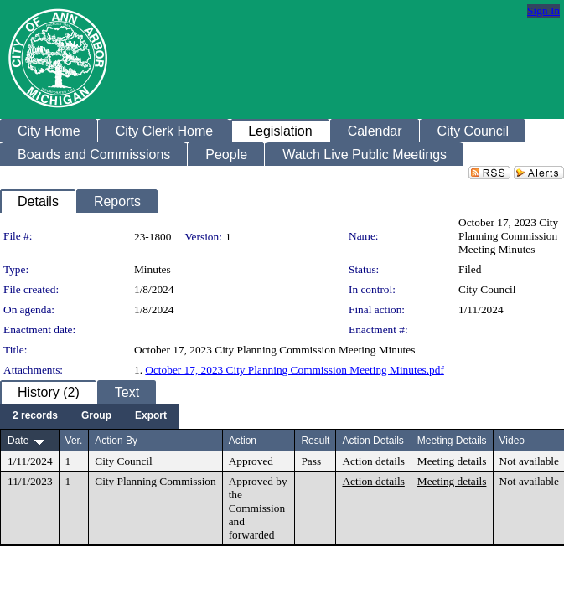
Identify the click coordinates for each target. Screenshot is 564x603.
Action (242, 440)
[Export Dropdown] (151, 416)
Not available (529, 461)
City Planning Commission (155, 481)
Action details (373, 461)
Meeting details (452, 461)
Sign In (543, 10)
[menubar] (89, 416)
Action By (116, 440)
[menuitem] (35, 416)
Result (315, 440)
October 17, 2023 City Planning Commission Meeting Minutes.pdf (294, 369)
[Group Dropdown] (96, 416)
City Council (487, 289)
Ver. (74, 440)
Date (18, 440)
